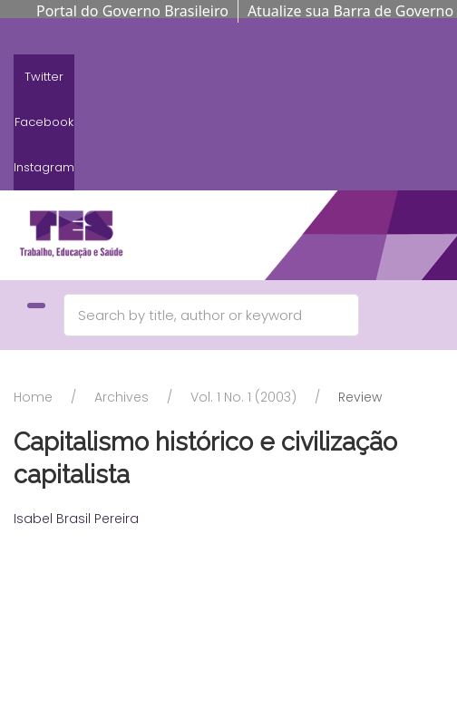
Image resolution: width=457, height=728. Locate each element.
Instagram (44, 167)
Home (33, 397)
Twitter (43, 76)
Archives (121, 397)
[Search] (211, 315)
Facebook (44, 122)
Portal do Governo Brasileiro (132, 11)
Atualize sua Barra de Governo (350, 11)
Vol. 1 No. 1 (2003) (243, 397)
